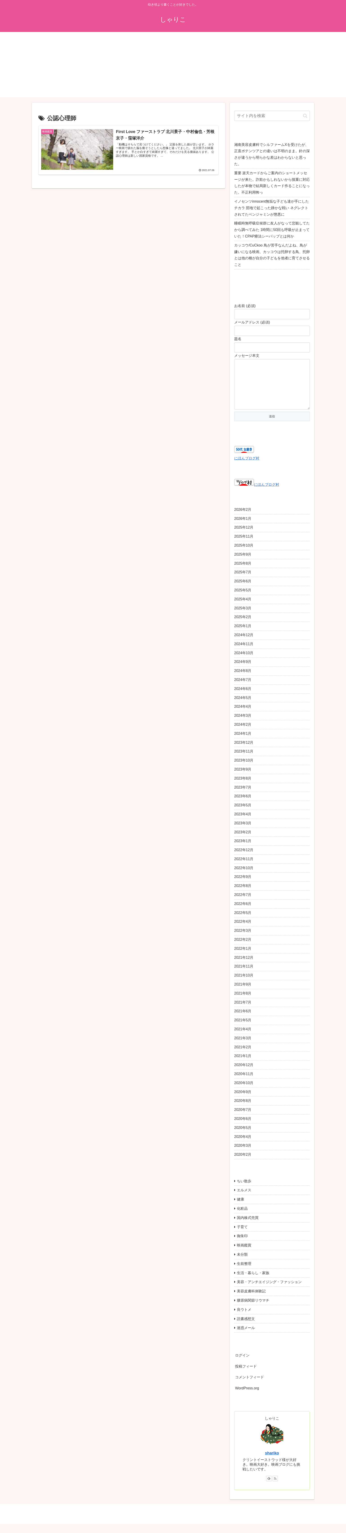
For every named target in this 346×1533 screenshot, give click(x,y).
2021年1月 (243, 1065)
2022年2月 (243, 948)
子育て (242, 1236)
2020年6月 (243, 1128)
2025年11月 (243, 545)
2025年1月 (243, 635)
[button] (305, 115)
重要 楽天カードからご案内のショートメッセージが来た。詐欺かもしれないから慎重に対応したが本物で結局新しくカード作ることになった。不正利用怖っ (272, 182)
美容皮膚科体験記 (251, 1300)
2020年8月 (243, 1110)
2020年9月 (243, 1101)
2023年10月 (243, 769)
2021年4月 (243, 1038)
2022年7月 (243, 904)
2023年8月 (243, 787)
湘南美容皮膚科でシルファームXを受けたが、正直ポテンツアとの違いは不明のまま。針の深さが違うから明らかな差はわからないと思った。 (272, 154)
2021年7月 (243, 1011)
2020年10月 (243, 1092)
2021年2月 (243, 1056)
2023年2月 (243, 841)
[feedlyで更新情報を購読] (269, 1487)
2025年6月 (243, 590)
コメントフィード (249, 1386)
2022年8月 (243, 895)
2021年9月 (243, 993)
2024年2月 (243, 733)
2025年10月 (243, 554)
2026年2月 (243, 518)
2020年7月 (243, 1119)
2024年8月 (243, 680)
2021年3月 (243, 1047)
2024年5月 (243, 707)
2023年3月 (243, 832)
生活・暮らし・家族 (253, 1282)
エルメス (244, 1199)
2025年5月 (243, 599)
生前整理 (244, 1273)
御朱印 (242, 1245)
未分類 (242, 1263)
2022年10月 (243, 877)
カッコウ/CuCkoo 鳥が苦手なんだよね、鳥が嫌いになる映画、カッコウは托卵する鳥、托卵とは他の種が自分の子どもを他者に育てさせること (272, 255)
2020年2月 (243, 1163)
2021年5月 (243, 1029)
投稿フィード (246, 1375)
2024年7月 (243, 689)
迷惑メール (246, 1337)
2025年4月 (243, 608)
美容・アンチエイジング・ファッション (269, 1291)
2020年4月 (243, 1146)
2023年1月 (243, 850)
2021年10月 (243, 984)
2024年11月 (243, 653)
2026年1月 (243, 527)
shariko (272, 1462)
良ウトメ (244, 1318)
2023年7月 (243, 796)
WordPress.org (247, 1397)
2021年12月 (243, 966)
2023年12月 (243, 751)
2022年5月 (243, 922)
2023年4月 (243, 823)
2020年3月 (243, 1154)
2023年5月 (243, 814)
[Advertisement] (173, 65)
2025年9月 (243, 563)
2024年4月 (243, 715)
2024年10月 (243, 662)
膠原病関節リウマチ (253, 1309)
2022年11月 (243, 868)
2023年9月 (243, 778)
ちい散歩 (244, 1190)
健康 (240, 1208)
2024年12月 (243, 644)
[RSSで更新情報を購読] (275, 1487)
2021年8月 (243, 1002)
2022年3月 (243, 939)
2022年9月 (243, 886)
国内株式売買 (247, 1227)
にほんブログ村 (246, 467)
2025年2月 (243, 626)
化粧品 (242, 1217)
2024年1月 (243, 742)
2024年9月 (243, 671)
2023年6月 (243, 805)
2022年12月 (243, 859)
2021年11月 (243, 975)
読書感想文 (246, 1328)
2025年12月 (243, 536)
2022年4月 (243, 930)
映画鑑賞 (244, 1254)
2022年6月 (243, 913)
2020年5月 (243, 1137)
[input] (272, 116)
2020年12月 (243, 1074)
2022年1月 (243, 957)
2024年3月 (243, 724)
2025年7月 (243, 581)
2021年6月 (243, 1020)
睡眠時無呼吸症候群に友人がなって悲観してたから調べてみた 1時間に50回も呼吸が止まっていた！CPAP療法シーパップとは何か (272, 229)
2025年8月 (243, 572)
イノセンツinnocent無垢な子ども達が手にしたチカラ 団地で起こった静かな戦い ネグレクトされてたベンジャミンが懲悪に (271, 207)
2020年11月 (243, 1083)
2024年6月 (243, 698)
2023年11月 (243, 760)
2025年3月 (243, 617)
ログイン (242, 1364)
